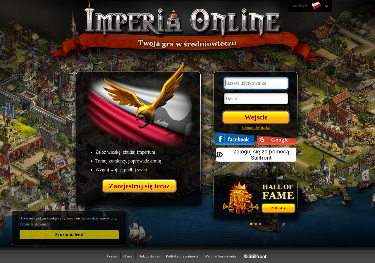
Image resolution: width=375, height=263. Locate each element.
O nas (127, 256)
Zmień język (307, 6)
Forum (112, 256)
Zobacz (278, 208)
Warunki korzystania (220, 256)
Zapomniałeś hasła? (256, 128)
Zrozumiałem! (69, 234)
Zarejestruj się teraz (139, 186)
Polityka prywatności (182, 256)
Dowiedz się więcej (34, 224)
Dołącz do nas (149, 256)
